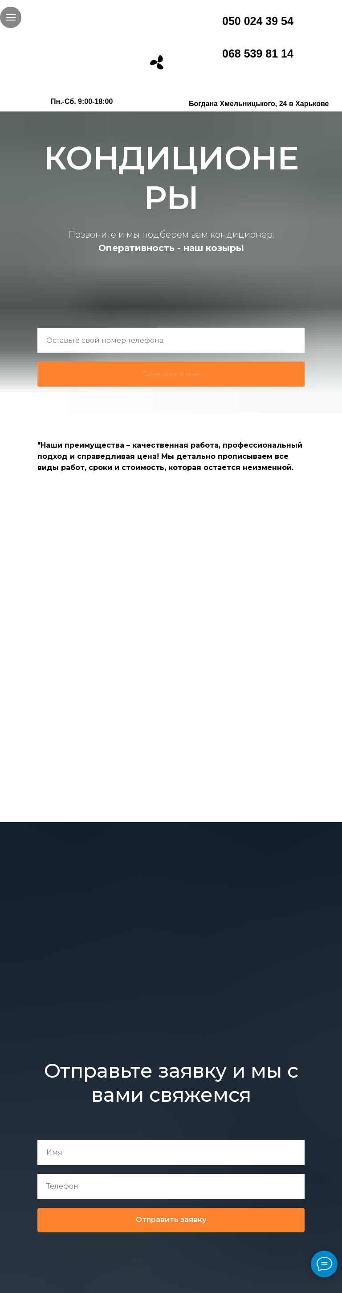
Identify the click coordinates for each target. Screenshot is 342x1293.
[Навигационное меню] (11, 17)
